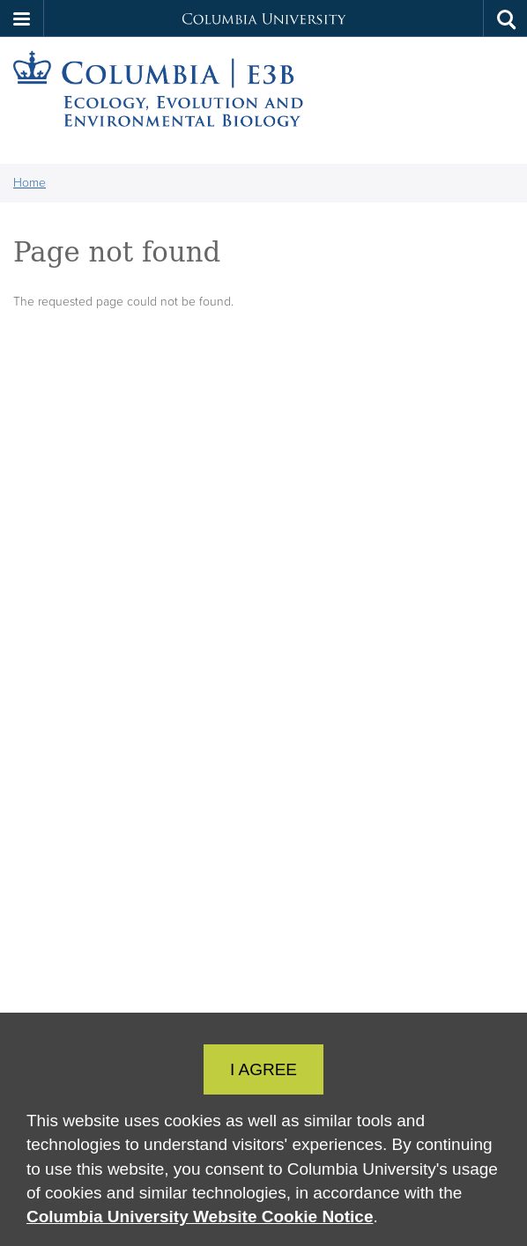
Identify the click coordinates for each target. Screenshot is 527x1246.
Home (29, 182)
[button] (22, 18)
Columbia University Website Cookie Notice (199, 1216)
